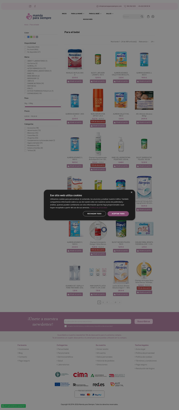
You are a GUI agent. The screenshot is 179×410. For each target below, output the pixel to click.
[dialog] (89, 205)
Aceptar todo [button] (118, 214)
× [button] (131, 192)
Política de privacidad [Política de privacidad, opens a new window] (98, 207)
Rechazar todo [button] (94, 214)
